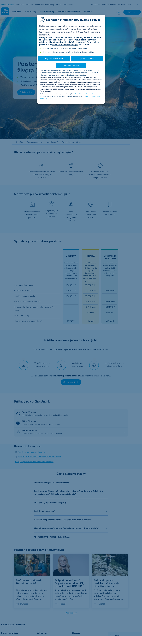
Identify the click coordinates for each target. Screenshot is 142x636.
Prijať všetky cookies (54, 58)
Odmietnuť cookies (71, 65)
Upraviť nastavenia (87, 58)
